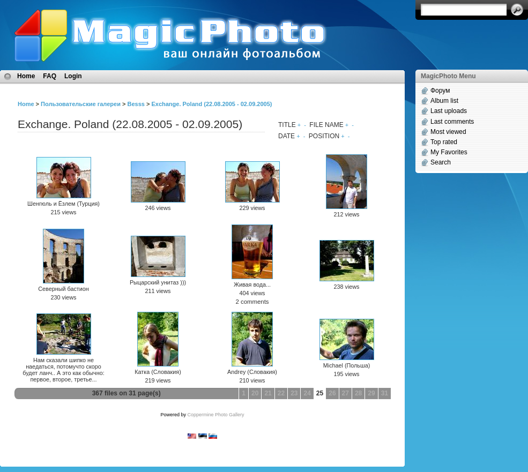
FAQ (49, 76)
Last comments (452, 121)
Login (73, 76)
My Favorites (448, 152)
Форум (440, 90)
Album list (444, 100)
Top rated (443, 142)
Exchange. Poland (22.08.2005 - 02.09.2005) (211, 104)
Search (440, 162)
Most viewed (448, 132)
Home (26, 76)
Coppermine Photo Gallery (215, 414)
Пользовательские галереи (81, 104)
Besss (135, 104)
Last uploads (448, 111)
